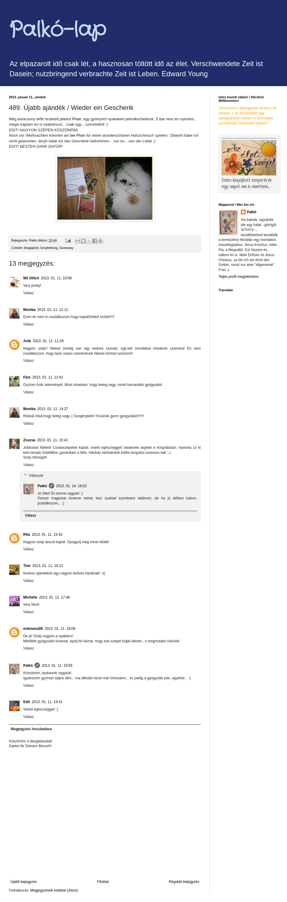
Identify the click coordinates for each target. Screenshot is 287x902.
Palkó (42, 486)
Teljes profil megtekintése (239, 277)
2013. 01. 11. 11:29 (48, 341)
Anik (27, 341)
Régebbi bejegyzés (184, 882)
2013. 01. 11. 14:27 (52, 409)
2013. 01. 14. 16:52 (71, 486)
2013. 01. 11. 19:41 (47, 702)
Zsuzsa (29, 440)
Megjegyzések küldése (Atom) (54, 890)
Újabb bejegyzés (23, 882)
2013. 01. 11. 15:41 (52, 440)
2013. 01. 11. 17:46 (54, 597)
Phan (76, 119)
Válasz (28, 293)
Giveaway (66, 248)
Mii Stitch (31, 278)
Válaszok (36, 475)
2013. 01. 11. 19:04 (60, 629)
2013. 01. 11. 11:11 (52, 310)
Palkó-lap (57, 30)
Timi (26, 566)
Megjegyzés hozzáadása (31, 729)
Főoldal (103, 882)
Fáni (27, 377)
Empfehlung (49, 248)
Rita (26, 534)
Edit (26, 702)
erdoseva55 (33, 629)
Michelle (30, 597)
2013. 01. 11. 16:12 (47, 566)
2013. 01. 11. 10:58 (56, 278)
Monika (29, 310)
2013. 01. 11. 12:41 (47, 377)
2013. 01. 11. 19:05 (57, 665)
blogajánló (31, 248)
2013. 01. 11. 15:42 (47, 534)
